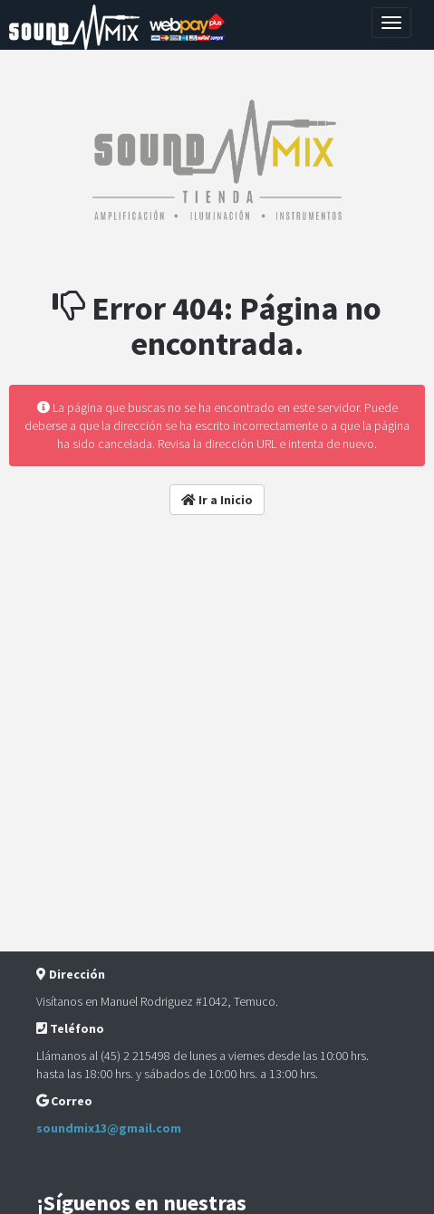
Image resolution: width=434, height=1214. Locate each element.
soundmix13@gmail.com (108, 1128)
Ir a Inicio (217, 500)
